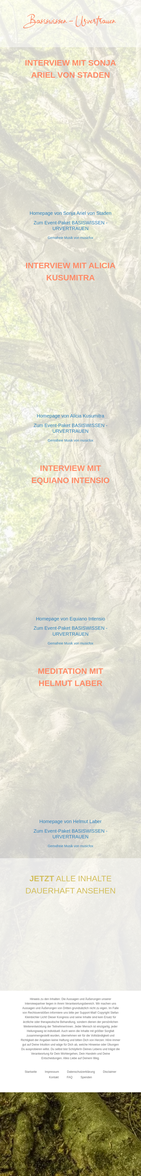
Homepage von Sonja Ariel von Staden (70, 213)
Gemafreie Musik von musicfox (70, 238)
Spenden (86, 1077)
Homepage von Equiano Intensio (70, 618)
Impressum (52, 1071)
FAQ (69, 1077)
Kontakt (54, 1077)
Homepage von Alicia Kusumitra (70, 415)
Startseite (31, 1071)
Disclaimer (109, 1071)
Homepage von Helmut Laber (70, 821)
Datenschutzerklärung (81, 1071)
